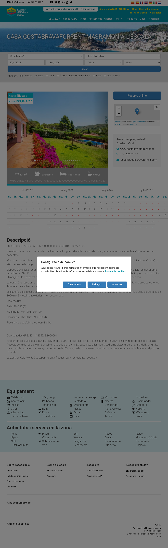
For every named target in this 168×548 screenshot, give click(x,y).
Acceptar (117, 284)
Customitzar (74, 284)
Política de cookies (115, 271)
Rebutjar (96, 284)
